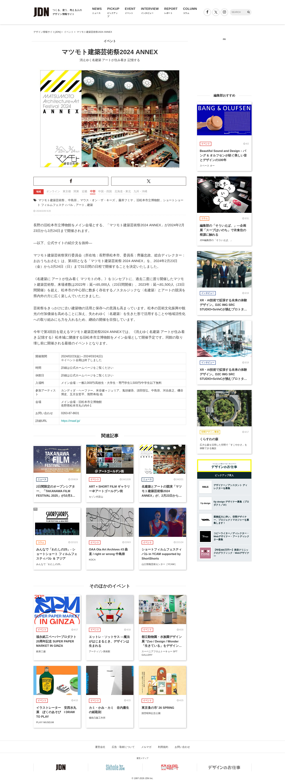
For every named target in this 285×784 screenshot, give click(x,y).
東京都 (67, 191)
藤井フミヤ (126, 200)
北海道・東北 (123, 191)
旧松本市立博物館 (148, 200)
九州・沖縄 (140, 191)
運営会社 (100, 746)
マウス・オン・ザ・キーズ (97, 200)
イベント (110, 41)
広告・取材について (123, 746)
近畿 (84, 191)
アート (80, 204)
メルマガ (146, 746)
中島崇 (72, 200)
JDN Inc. (149, 778)
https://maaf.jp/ (70, 420)
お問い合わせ (182, 746)
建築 (90, 204)
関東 (76, 191)
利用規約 (163, 746)
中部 (92, 191)
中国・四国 (105, 191)
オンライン (53, 191)
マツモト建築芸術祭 (51, 200)
